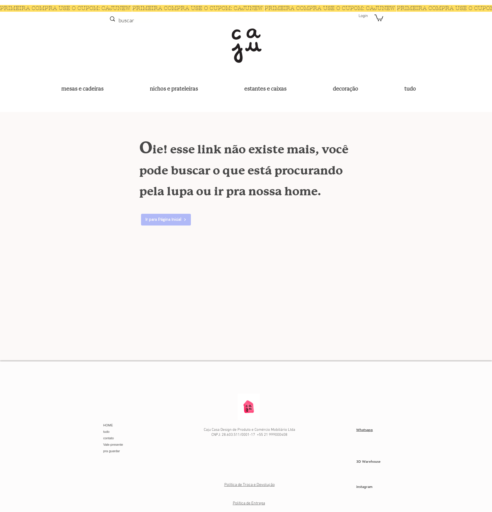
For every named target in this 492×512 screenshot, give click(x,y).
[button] (378, 17)
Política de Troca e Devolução (249, 484)
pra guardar (111, 451)
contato (108, 438)
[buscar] (129, 20)
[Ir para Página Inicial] (166, 220)
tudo (106, 431)
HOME (108, 425)
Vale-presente (113, 444)
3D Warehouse (368, 461)
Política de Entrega (249, 503)
